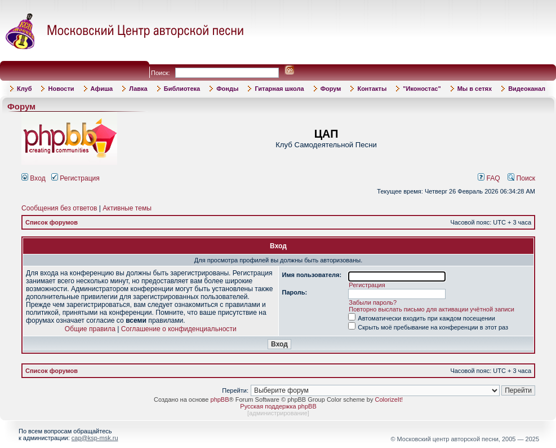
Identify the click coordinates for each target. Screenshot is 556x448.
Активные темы (127, 208)
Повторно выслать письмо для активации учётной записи (431, 309)
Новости (61, 88)
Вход (33, 178)
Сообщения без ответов (59, 208)
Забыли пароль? (373, 302)
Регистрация (75, 178)
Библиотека (182, 88)
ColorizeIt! (389, 399)
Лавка (138, 88)
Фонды (227, 88)
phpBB (220, 399)
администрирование (278, 413)
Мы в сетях (474, 88)
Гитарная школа (279, 88)
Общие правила (90, 329)
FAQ (489, 178)
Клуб (24, 88)
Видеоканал (526, 88)
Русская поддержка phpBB (278, 406)
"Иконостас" (422, 88)
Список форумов (51, 222)
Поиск (521, 178)
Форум (331, 88)
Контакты (371, 88)
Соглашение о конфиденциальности (179, 329)
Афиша (102, 88)
